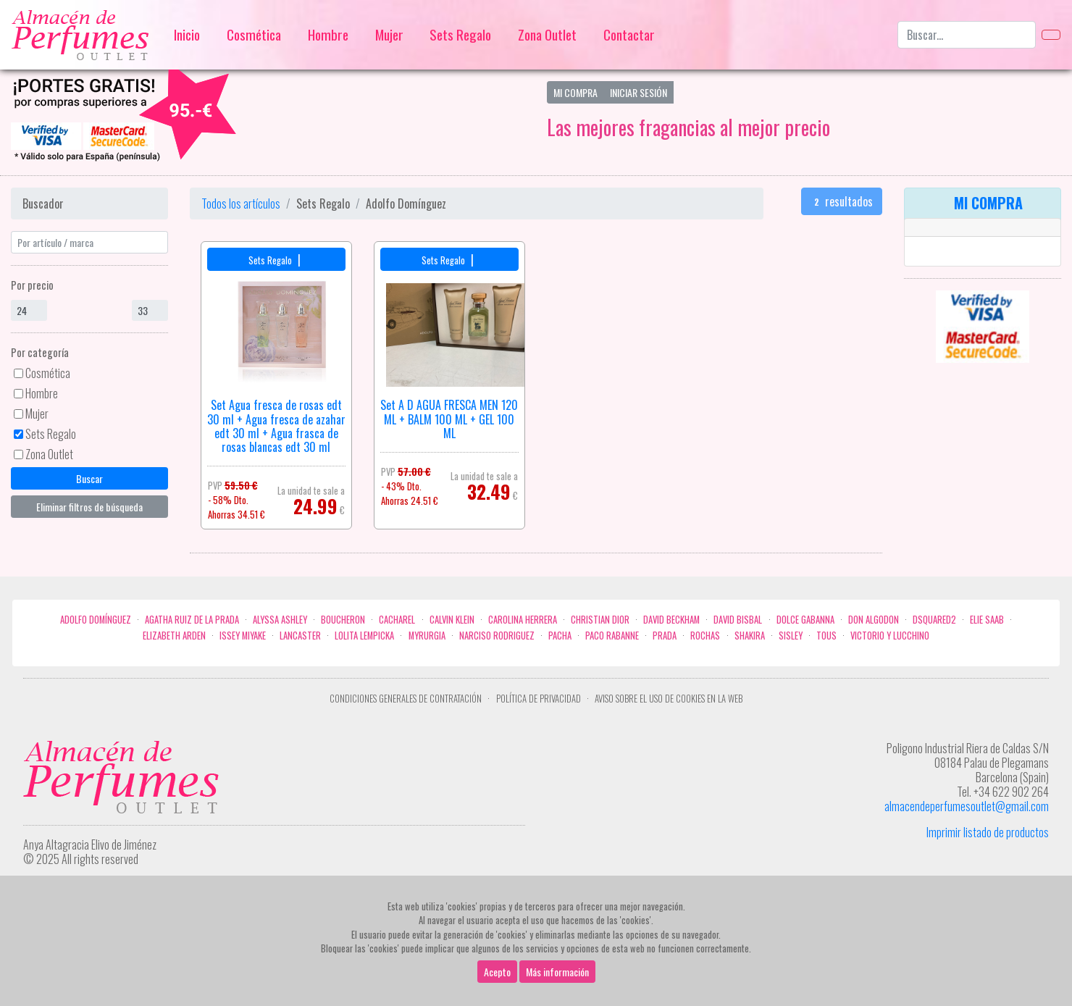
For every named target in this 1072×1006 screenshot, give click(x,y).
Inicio (187, 34)
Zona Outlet (547, 34)
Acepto (497, 971)
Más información (557, 971)
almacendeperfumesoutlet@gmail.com (966, 806)
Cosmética (254, 34)
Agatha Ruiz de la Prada (192, 619)
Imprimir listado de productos (987, 832)
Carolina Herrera (522, 619)
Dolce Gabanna (805, 619)
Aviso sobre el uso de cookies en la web (668, 698)
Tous (826, 635)
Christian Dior (600, 619)
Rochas (705, 635)
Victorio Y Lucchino (889, 635)
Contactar (629, 34)
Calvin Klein (452, 619)
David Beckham (671, 619)
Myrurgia (427, 635)
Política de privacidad (538, 698)
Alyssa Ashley (280, 619)
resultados (842, 201)
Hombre (328, 34)
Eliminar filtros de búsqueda (89, 506)
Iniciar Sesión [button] (638, 92)
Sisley (791, 635)
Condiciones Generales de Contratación (406, 698)
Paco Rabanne (612, 635)
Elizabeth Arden (174, 635)
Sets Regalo (460, 34)
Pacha (559, 635)
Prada (665, 635)
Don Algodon (873, 619)
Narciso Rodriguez (497, 635)
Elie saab (987, 619)
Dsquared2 (934, 619)
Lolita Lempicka (364, 635)
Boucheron (343, 619)
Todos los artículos (240, 203)
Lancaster (300, 635)
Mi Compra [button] (575, 92)
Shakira (749, 635)
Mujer (389, 34)
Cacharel (397, 619)
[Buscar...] (966, 35)
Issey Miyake (242, 635)
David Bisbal (737, 619)
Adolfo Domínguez (95, 619)
